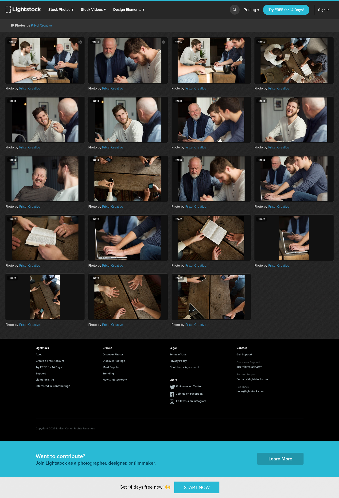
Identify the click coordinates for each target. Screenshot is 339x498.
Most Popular (111, 367)
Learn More (280, 458)
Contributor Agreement (184, 367)
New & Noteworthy (115, 379)
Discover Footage (114, 361)
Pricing (251, 10)
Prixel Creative (41, 25)
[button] (60, 9)
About (39, 354)
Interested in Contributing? (53, 386)
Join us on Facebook (189, 394)
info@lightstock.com (249, 367)
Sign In (324, 9)
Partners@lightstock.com (252, 379)
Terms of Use (178, 354)
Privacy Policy (178, 361)
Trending (108, 373)
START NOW (197, 487)
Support (41, 373)
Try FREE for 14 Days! (286, 9)
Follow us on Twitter (189, 386)
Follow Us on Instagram (191, 401)
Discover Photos (113, 354)
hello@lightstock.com (250, 391)
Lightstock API (45, 379)
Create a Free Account (50, 361)
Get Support (244, 354)
